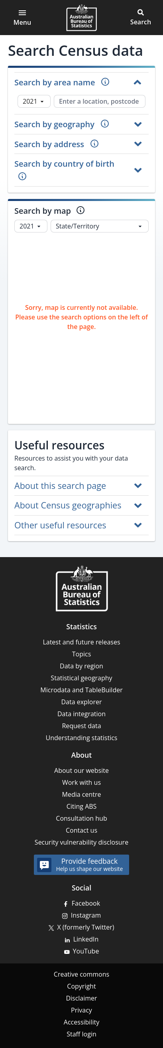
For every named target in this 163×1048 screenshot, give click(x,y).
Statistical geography (81, 678)
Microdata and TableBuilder (81, 690)
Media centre (81, 794)
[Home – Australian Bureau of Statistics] (81, 588)
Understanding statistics (82, 737)
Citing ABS (82, 806)
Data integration (81, 713)
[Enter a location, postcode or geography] (99, 101)
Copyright (81, 986)
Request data (81, 725)
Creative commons (81, 974)
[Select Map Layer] (100, 226)
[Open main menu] (22, 17)
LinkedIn (86, 939)
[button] (140, 17)
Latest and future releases (81, 642)
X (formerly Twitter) (85, 927)
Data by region (81, 666)
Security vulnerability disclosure (81, 842)
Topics (81, 654)
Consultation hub (81, 818)
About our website (81, 770)
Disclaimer (81, 998)
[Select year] (30, 226)
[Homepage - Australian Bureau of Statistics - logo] (81, 17)
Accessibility (81, 1022)
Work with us (81, 782)
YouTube (86, 951)
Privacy (81, 1010)
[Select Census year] (34, 101)
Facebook (86, 903)
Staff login (81, 1034)
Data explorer (81, 701)
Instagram (86, 915)
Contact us (81, 830)
